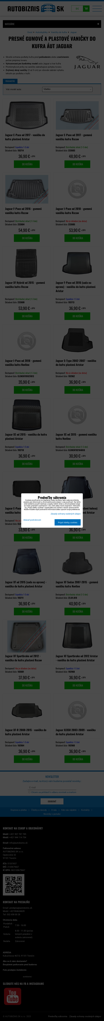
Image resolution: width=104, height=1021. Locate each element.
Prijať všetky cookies (67, 522)
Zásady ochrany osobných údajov (66, 514)
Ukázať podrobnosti (32, 520)
